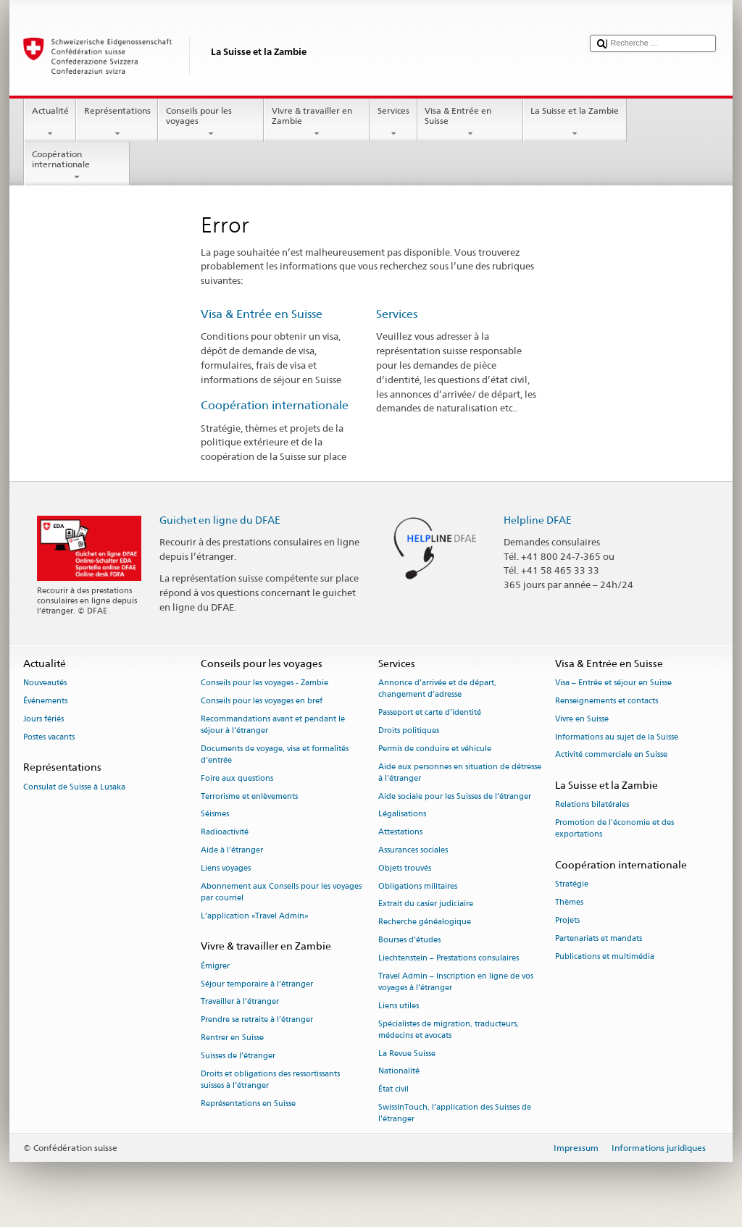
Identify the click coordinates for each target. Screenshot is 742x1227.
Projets (567, 921)
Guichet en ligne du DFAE (219, 520)
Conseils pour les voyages (211, 122)
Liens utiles (398, 1005)
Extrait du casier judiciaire (425, 904)
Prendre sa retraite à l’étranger (257, 1020)
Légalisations (402, 814)
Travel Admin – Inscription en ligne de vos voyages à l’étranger (455, 981)
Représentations (117, 122)
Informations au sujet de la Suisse (616, 737)
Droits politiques (408, 730)
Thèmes (569, 903)
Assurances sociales (413, 850)
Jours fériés (43, 719)
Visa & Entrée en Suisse (470, 122)
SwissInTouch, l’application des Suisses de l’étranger (454, 1112)
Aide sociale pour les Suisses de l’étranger (454, 796)
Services (393, 122)
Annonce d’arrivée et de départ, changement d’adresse (437, 689)
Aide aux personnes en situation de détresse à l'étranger (459, 772)
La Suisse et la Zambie (575, 122)
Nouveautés (45, 683)
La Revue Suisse (406, 1053)
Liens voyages (226, 868)
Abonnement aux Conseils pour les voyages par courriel (281, 892)
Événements (45, 700)
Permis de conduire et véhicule (434, 748)
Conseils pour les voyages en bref (261, 700)
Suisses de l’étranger (238, 1055)
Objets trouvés (404, 868)
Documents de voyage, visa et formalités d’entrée (275, 754)
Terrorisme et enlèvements (249, 796)
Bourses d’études (409, 940)
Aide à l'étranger (232, 850)
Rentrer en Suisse (232, 1037)
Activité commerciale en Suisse (611, 755)
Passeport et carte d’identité (429, 713)
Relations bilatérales (592, 805)
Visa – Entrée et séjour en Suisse (613, 683)
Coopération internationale (77, 165)
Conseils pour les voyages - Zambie (264, 683)
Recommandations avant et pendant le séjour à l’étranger (273, 724)
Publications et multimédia (604, 956)
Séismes (215, 814)
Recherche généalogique (424, 922)
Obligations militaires (417, 886)
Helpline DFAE (538, 520)
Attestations (400, 832)
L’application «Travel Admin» (255, 916)
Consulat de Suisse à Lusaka (74, 787)
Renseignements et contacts (606, 700)
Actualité (50, 122)
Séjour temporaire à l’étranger (257, 984)
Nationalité (399, 1071)
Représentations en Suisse (248, 1103)
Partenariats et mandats (598, 938)
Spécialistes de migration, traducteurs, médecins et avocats (448, 1029)
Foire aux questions (237, 778)
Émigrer (215, 966)
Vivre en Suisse (582, 719)
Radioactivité (225, 832)
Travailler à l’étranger (240, 1002)
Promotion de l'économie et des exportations (614, 828)
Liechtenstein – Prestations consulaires (448, 958)
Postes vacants (49, 737)
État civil (393, 1089)
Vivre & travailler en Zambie (316, 122)
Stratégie (571, 884)
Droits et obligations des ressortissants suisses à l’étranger (270, 1079)
